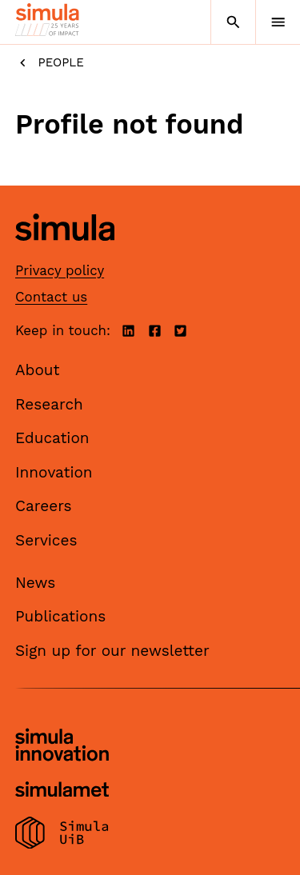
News (35, 582)
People (49, 62)
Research (49, 404)
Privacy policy (59, 270)
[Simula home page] (64, 252)
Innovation (54, 472)
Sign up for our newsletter (112, 650)
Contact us (51, 297)
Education (52, 438)
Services (46, 540)
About (37, 370)
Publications (60, 616)
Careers (43, 506)
